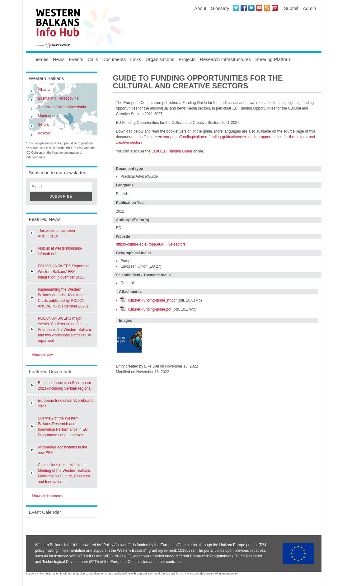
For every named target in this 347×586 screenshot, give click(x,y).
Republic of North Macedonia (62, 107)
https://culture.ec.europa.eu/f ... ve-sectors (151, 244)
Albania (44, 89)
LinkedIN (251, 8)
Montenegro (48, 116)
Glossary (220, 8)
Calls (92, 59)
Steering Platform (273, 59)
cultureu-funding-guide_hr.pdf (152, 300)
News (59, 59)
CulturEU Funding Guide (172, 151)
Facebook (244, 8)
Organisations (159, 59)
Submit (291, 8)
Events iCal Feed (275, 8)
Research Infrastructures (225, 59)
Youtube (259, 8)
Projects (187, 59)
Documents (114, 59)
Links (135, 59)
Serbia (43, 124)
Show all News (43, 355)
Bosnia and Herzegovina (58, 98)
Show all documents (47, 496)
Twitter (236, 8)
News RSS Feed (267, 8)
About (200, 8)
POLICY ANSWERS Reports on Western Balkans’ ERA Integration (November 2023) (64, 271)
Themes (40, 59)
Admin (309, 8)
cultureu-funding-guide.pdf (149, 309)
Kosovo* (45, 133)
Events (76, 59)
